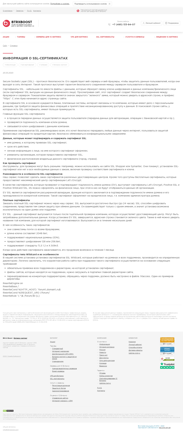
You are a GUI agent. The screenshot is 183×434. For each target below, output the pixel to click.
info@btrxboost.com (10, 430)
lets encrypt (10, 65)
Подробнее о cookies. (59, 4)
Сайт (5, 46)
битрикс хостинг (60, 65)
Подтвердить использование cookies (90, 4)
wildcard (44, 65)
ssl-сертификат (28, 65)
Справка (13, 46)
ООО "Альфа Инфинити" (12, 356)
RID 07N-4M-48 (164, 427)
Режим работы (123, 21)
